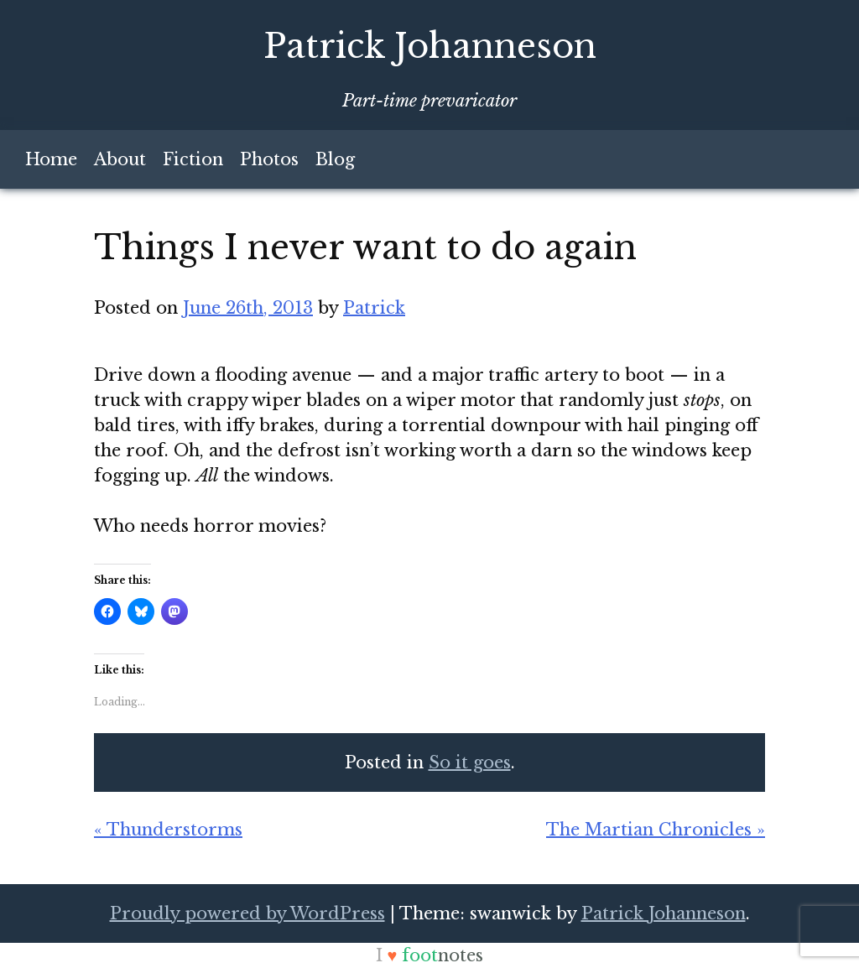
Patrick (374, 308)
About (120, 159)
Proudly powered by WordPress (247, 913)
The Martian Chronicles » (655, 830)
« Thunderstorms (168, 830)
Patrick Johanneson (429, 46)
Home (51, 159)
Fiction (193, 159)
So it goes (470, 762)
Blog (335, 159)
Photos (269, 159)
